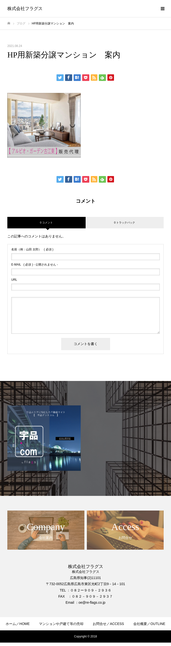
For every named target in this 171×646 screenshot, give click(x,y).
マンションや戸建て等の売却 (61, 624)
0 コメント (46, 222)
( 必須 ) (32, 249)
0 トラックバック (124, 222)
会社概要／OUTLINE (149, 624)
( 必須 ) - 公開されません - (34, 264)
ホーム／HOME (18, 624)
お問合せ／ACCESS (108, 624)
